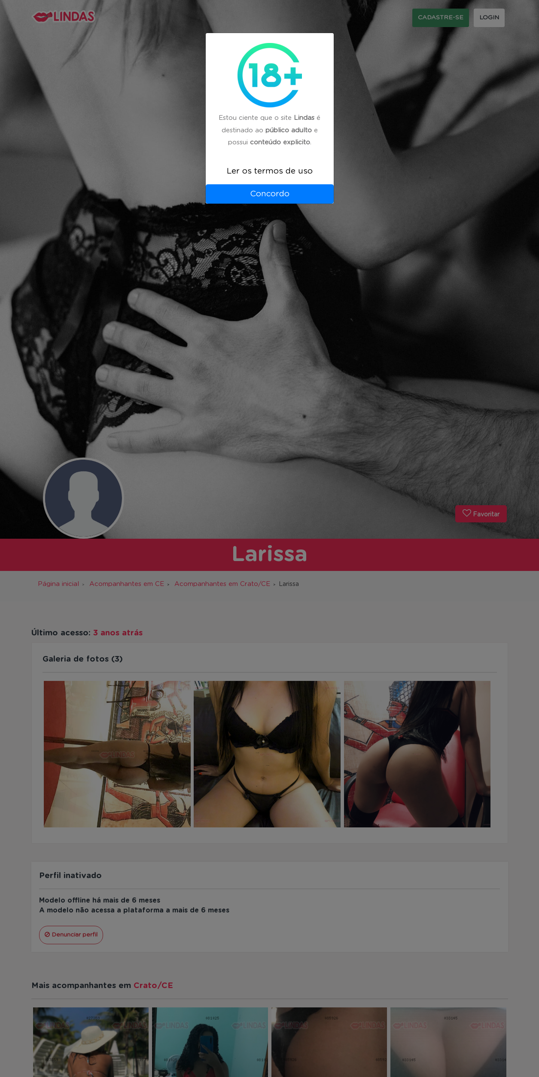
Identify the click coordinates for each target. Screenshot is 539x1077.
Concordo (269, 194)
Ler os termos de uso (270, 171)
